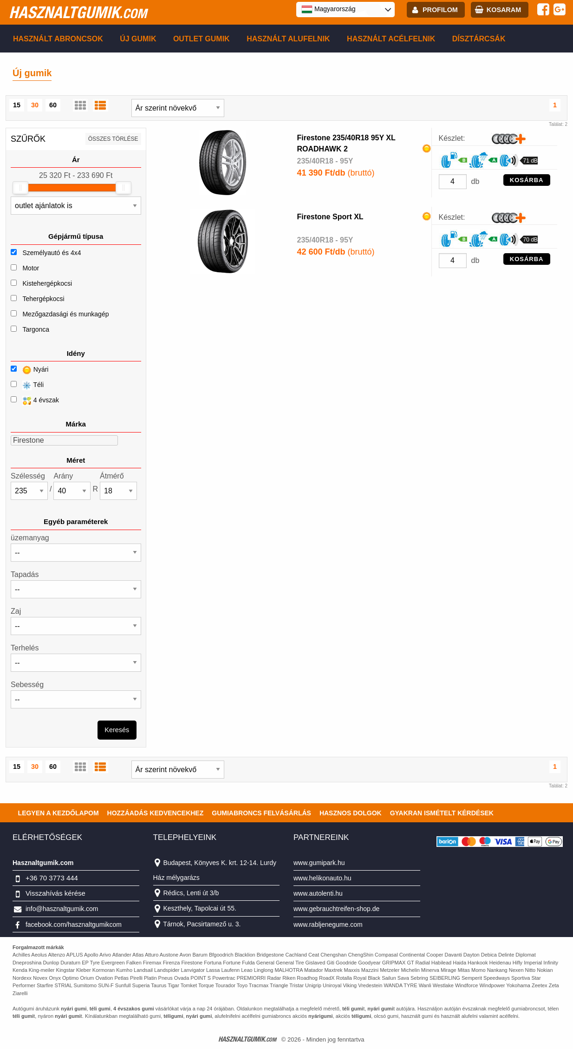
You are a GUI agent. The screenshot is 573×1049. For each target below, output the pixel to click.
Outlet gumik (201, 39)
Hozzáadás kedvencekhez (155, 813)
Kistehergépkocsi (47, 283)
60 (53, 105)
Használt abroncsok (58, 39)
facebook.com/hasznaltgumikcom (74, 924)
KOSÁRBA (527, 180)
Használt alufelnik (288, 39)
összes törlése (113, 139)
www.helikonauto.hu (322, 878)
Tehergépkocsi (43, 298)
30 (35, 105)
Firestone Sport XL (330, 217)
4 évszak (35, 401)
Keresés (116, 730)
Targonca (35, 329)
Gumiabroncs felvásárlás (261, 813)
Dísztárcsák (479, 39)
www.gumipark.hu (319, 862)
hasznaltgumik (78, 12)
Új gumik (138, 39)
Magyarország (328, 9)
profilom (440, 9)
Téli (27, 385)
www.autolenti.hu (318, 893)
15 (16, 105)
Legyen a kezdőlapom (58, 813)
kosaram (504, 9)
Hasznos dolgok (350, 813)
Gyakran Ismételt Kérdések (442, 813)
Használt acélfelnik (391, 39)
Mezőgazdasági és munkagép (65, 314)
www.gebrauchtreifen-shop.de (336, 908)
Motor (30, 268)
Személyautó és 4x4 (51, 252)
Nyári (29, 370)
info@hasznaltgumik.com (62, 908)
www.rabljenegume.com (328, 924)
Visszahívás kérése (55, 893)
